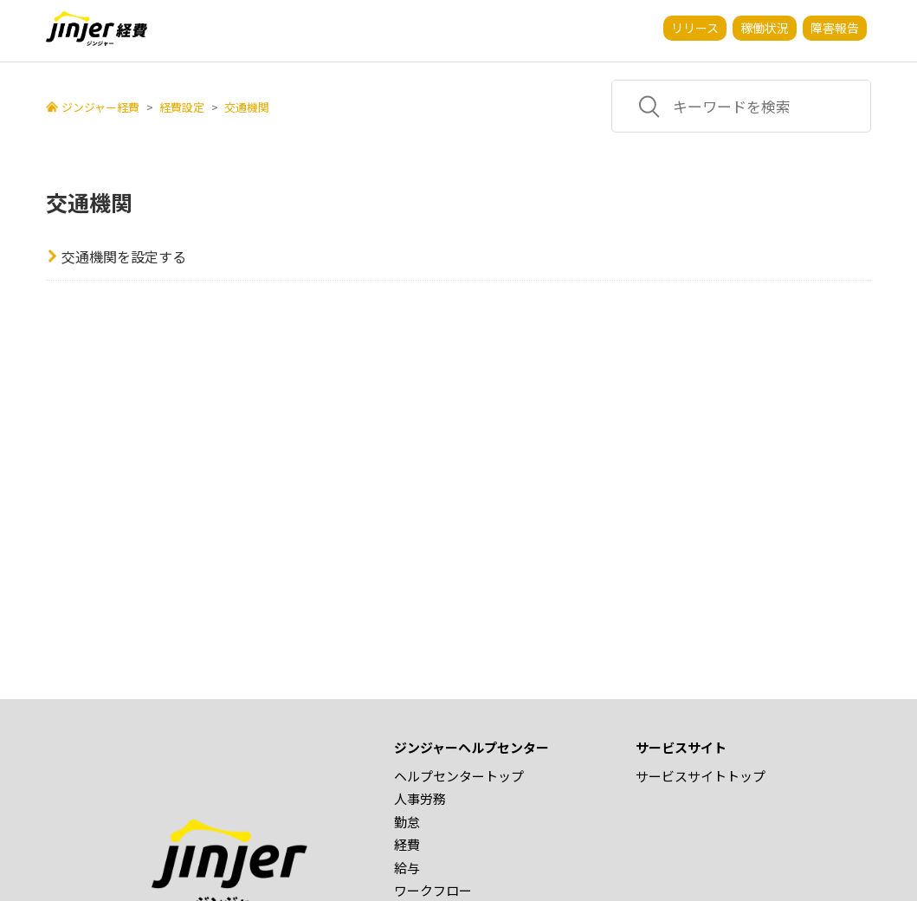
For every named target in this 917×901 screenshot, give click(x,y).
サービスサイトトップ (700, 776)
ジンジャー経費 (100, 107)
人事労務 (420, 798)
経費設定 (181, 107)
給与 (407, 868)
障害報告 (834, 27)
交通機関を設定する (123, 256)
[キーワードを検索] (741, 106)
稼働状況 (764, 27)
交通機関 (246, 107)
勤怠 (407, 822)
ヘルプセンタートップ (459, 776)
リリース (695, 27)
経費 (407, 844)
